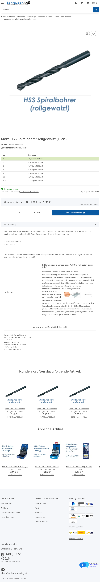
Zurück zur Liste (9, 16)
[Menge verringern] (4, 212)
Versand (95, 204)
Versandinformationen (10, 512)
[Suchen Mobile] (47, 9)
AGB (37, 508)
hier (73, 314)
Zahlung (4, 508)
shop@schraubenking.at (14, 573)
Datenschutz (40, 503)
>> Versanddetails (76, 538)
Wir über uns (6, 503)
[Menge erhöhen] (45, 212)
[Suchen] (96, 9)
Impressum (40, 517)
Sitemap (38, 512)
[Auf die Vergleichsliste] (87, 33)
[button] (76, 2)
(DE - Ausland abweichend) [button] (29, 192)
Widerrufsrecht (41, 521)
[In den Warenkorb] (3, 27)
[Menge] (19, 212)
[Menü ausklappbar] (2, 1)
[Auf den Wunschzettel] (93, 33)
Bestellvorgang (7, 517)
